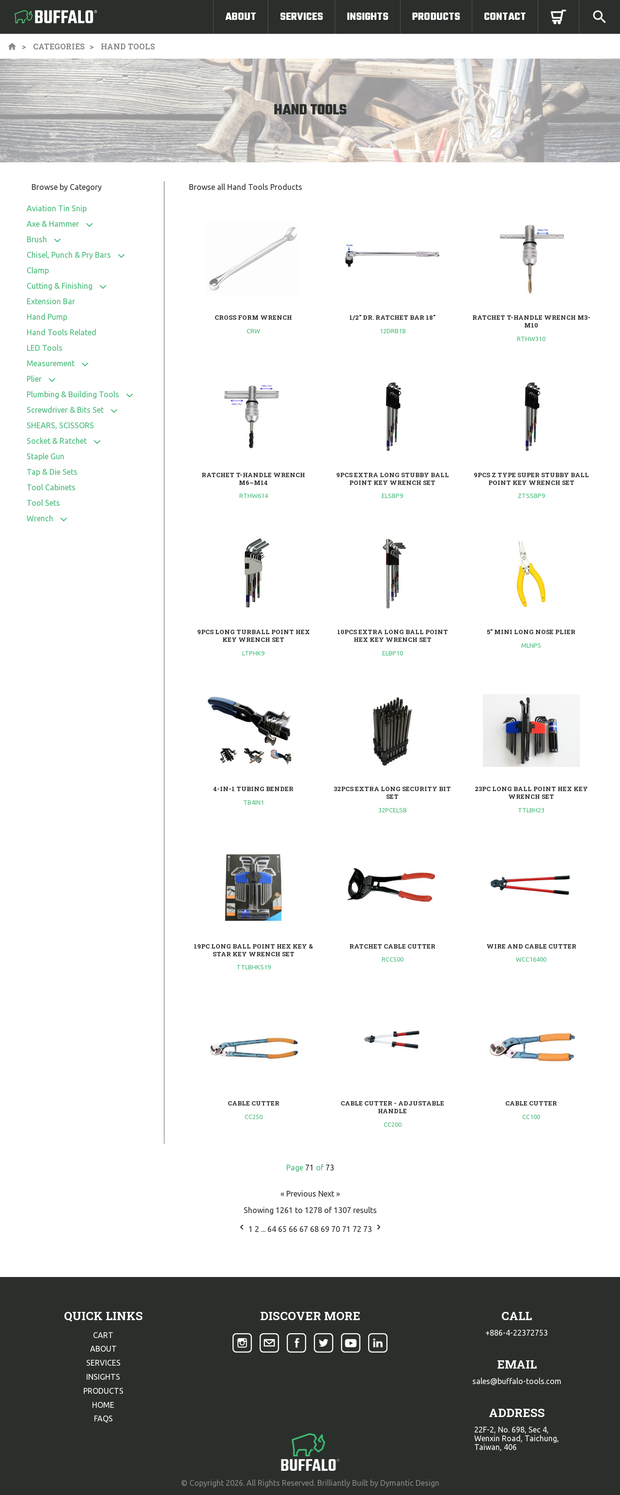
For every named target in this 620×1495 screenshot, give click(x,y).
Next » (329, 1193)
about (103, 1348)
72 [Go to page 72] (358, 1229)
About (240, 17)
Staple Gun (45, 456)
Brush (37, 239)
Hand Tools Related (61, 332)
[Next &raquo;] (379, 1229)
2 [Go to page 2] (258, 1229)
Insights (367, 17)
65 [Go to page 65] (283, 1229)
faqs (103, 1418)
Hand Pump (47, 316)
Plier (34, 378)
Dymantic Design (409, 1483)
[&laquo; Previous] (242, 1229)
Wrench (40, 518)
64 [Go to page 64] (272, 1229)
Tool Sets (43, 502)
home (103, 1405)
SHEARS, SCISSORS (60, 425)
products (103, 1390)
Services (301, 17)
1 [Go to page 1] (251, 1229)
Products (436, 17)
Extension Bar (51, 301)
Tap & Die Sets (52, 471)
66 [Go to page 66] (294, 1229)
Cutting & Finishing (60, 285)
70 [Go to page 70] (336, 1229)
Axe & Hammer (53, 223)
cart (103, 1335)
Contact (505, 17)
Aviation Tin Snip (57, 208)
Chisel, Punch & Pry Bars (69, 254)
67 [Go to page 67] (304, 1229)
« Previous (299, 1193)
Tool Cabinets (51, 487)
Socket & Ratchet (57, 440)
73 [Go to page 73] (368, 1229)
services (103, 1362)
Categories (59, 46)
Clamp (38, 270)
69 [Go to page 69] (326, 1229)
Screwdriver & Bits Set (65, 409)
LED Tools (44, 347)
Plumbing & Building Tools (73, 394)
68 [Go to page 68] (315, 1229)
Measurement (51, 363)
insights (103, 1376)
